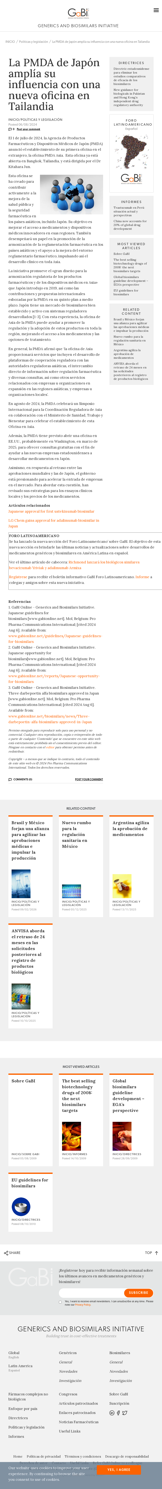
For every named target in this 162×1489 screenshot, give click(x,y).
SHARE (12, 1253)
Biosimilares (119, 1353)
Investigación (70, 1380)
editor (50, 747)
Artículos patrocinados (78, 1403)
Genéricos (68, 1353)
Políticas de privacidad (44, 1456)
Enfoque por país (22, 1408)
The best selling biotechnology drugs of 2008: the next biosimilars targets (130, 265)
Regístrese (18, 577)
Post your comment (28, 129)
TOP (151, 1253)
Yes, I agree (119, 1470)
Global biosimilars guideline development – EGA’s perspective (131, 280)
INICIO (10, 41)
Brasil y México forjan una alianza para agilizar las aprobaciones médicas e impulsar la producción (131, 325)
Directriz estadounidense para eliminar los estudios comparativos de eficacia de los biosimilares (131, 76)
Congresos (68, 1394)
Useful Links (69, 1431)
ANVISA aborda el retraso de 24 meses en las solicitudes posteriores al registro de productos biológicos (131, 371)
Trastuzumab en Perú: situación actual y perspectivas (129, 211)
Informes (16, 1436)
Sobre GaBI (122, 254)
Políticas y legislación (33, 41)
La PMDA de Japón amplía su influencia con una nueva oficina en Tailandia (101, 41)
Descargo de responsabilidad (127, 1456)
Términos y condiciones (83, 1456)
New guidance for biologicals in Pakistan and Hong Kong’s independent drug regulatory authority (129, 97)
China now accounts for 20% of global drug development (130, 225)
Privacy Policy (82, 1305)
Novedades (68, 1371)
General (65, 1362)
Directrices (18, 1418)
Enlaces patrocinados (77, 1412)
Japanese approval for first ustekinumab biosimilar (51, 511)
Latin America (30, 1368)
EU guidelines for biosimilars (126, 292)
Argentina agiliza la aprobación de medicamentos (127, 354)
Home (18, 1456)
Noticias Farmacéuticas (78, 1422)
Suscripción (119, 1403)
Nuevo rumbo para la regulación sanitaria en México (130, 340)
